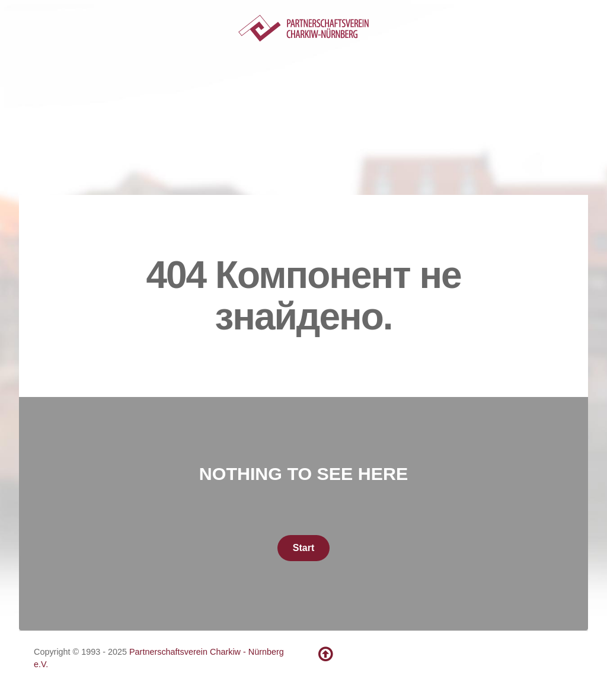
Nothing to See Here (303, 473)
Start (303, 548)
